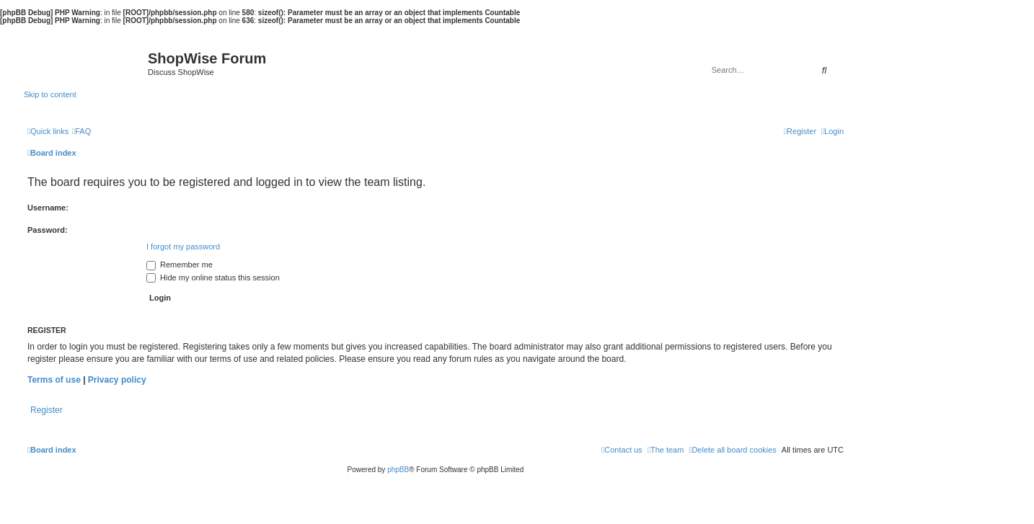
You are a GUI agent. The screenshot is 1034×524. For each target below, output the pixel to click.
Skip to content (50, 94)
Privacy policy (117, 380)
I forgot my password (183, 246)
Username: (48, 207)
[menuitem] (81, 131)
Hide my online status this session (213, 277)
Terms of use (54, 380)
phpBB (398, 470)
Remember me (179, 264)
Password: (47, 230)
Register (46, 410)
